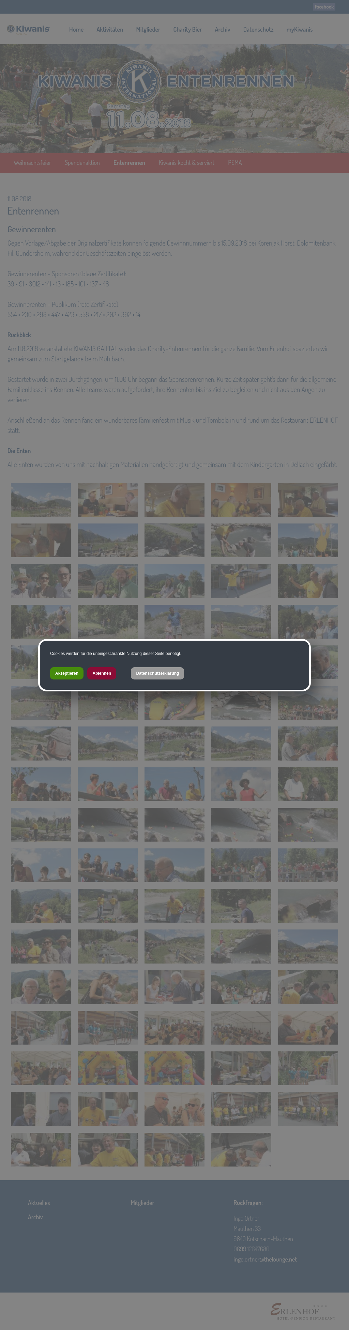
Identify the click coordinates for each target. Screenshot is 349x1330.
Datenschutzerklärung (157, 673)
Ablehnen (101, 673)
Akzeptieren (66, 673)
